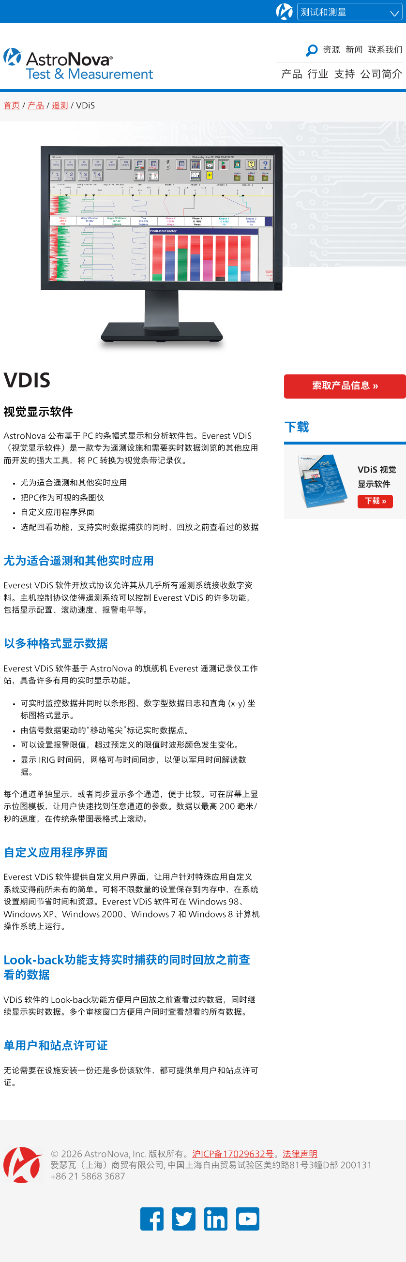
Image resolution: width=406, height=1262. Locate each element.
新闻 (354, 50)
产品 (291, 75)
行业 (318, 75)
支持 (344, 75)
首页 (11, 106)
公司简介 (381, 75)
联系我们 (385, 50)
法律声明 (300, 1154)
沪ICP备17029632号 (233, 1154)
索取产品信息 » (345, 386)
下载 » (375, 501)
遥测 (60, 106)
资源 (331, 50)
